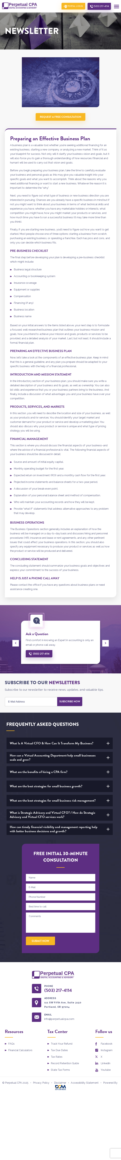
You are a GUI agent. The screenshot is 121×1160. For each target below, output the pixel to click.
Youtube (106, 1070)
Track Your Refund (61, 1044)
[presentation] (15, 643)
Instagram (106, 1050)
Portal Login (74, 6)
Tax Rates (56, 1057)
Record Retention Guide (65, 1063)
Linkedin (105, 1063)
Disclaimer (60, 1082)
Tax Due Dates (59, 1050)
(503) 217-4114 (101, 6)
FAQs (11, 1044)
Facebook (106, 1044)
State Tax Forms (60, 1070)
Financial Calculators (20, 1050)
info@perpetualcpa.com (60, 1019)
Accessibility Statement (85, 1082)
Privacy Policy (41, 1082)
